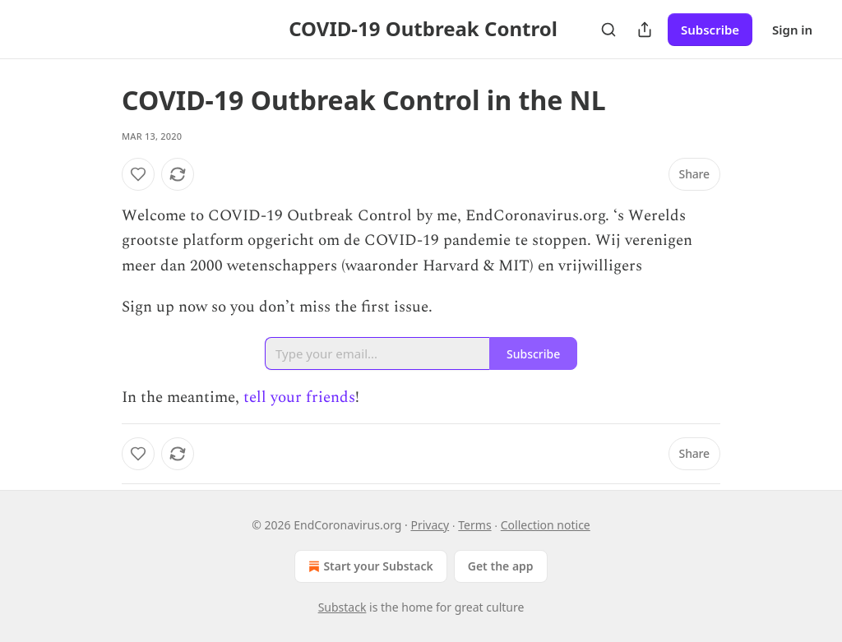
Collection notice (545, 525)
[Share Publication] (644, 29)
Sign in (792, 29)
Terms (474, 525)
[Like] (138, 174)
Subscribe (710, 29)
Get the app (501, 566)
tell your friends (299, 397)
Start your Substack (369, 566)
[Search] (608, 29)
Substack (342, 607)
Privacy (429, 525)
